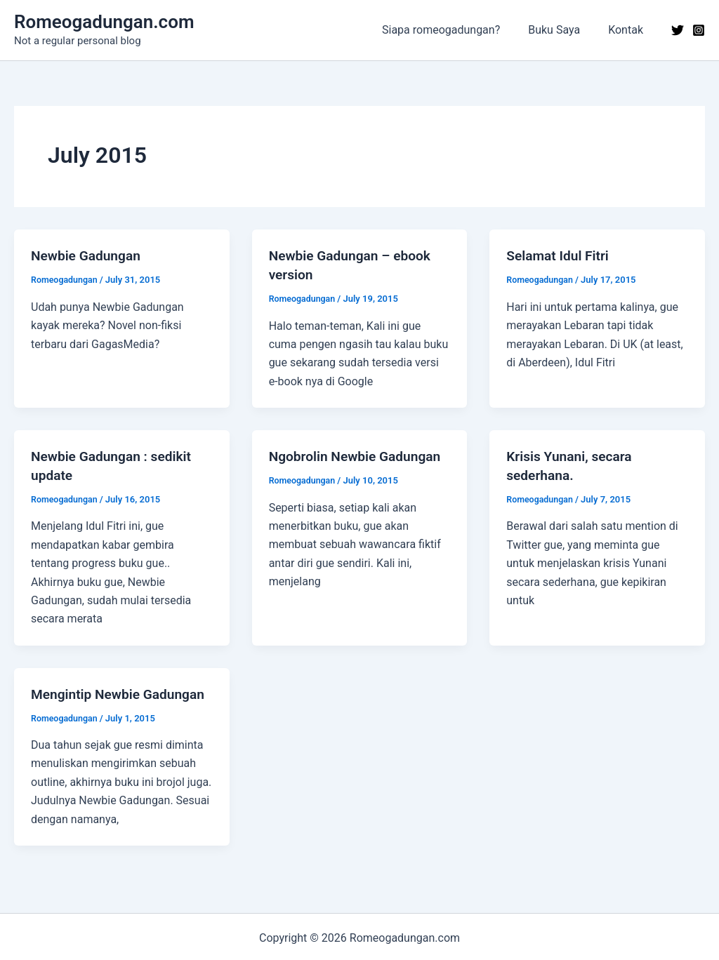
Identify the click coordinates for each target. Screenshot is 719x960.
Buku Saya (562, 29)
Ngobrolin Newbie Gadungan (359, 454)
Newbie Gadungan (88, 255)
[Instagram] (698, 30)
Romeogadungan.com (104, 21)
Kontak (628, 29)
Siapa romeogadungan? (455, 29)
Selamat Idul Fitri (559, 255)
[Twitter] (677, 30)
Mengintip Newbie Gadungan (121, 691)
